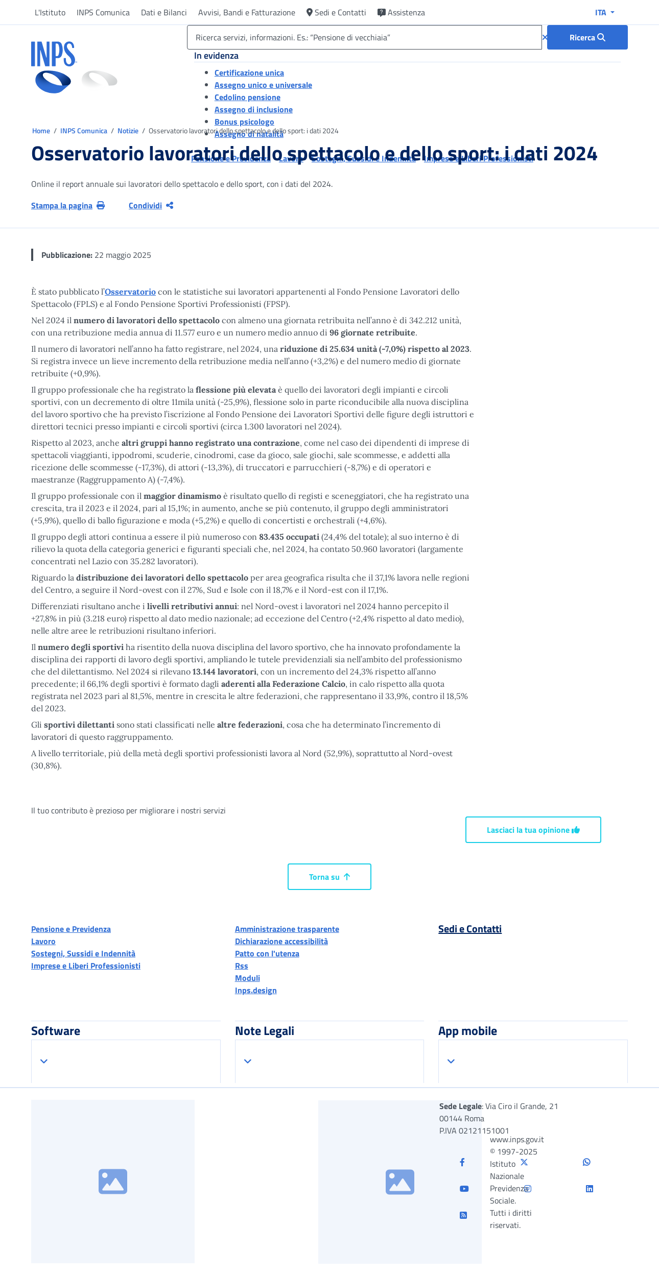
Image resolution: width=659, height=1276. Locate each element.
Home (42, 130)
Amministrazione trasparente (287, 929)
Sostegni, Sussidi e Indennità (83, 953)
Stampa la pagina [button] (68, 205)
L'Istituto (50, 12)
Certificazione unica (249, 72)
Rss (241, 965)
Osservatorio (130, 291)
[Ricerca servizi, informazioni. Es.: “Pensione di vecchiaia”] (364, 37)
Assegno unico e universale (263, 85)
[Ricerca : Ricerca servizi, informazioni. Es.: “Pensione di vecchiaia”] (587, 37)
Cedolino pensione (247, 97)
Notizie (128, 130)
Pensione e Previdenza (71, 929)
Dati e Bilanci (164, 12)
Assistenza (401, 12)
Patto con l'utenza (267, 953)
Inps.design (256, 990)
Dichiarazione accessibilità (281, 941)
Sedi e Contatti (336, 12)
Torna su (329, 877)
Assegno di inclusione (254, 109)
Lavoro (43, 941)
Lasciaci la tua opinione (533, 830)
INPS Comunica (103, 12)
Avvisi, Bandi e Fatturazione (246, 12)
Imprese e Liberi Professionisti (85, 965)
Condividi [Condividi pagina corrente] (151, 205)
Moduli (247, 978)
